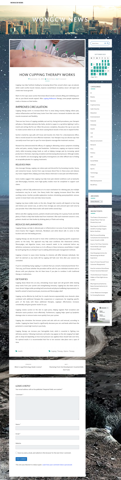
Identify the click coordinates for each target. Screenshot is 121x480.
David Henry (51, 79)
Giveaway (93, 125)
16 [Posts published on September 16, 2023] (105, 68)
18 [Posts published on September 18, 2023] (92, 71)
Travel (92, 177)
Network (93, 145)
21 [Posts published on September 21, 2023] (100, 71)
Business (93, 101)
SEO (91, 157)
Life (91, 137)
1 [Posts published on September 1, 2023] (102, 61)
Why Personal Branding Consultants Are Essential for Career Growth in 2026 (99, 237)
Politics (92, 153)
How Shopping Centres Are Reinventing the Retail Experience (98, 255)
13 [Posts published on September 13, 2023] (97, 68)
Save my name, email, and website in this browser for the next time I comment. (44, 453)
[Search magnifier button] (107, 43)
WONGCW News (16, 2)
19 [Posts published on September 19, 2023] (94, 71)
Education (93, 113)
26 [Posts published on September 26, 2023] (94, 74)
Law (91, 133)
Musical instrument (96, 141)
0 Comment (62, 79)
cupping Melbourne (49, 98)
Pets (91, 149)
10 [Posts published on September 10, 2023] (108, 64)
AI (91, 93)
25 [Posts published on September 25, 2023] (92, 74)
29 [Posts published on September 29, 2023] (103, 74)
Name (18, 424)
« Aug (92, 77)
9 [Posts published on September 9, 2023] (105, 64)
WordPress (93, 185)
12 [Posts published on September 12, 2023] (94, 68)
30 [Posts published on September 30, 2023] (105, 74)
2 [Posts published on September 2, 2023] (105, 61)
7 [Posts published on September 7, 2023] (99, 64)
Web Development (96, 181)
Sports (92, 169)
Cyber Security (94, 109)
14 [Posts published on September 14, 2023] (100, 68)
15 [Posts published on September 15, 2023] (103, 68)
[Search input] (97, 43)
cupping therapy (56, 351)
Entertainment (95, 117)
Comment (19, 395)
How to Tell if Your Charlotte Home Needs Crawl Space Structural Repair (99, 246)
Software (93, 165)
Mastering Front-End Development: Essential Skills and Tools (66, 367)
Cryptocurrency (95, 105)
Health (20, 351)
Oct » (96, 77)
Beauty (92, 97)
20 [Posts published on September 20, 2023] (97, 71)
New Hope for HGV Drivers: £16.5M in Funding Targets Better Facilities (98, 228)
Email (18, 434)
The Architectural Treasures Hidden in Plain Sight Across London (99, 277)
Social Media (94, 161)
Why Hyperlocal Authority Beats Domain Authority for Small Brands (99, 286)
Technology (94, 173)
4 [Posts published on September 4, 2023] (91, 64)
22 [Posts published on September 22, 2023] (103, 71)
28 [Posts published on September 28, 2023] (100, 74)
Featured (93, 121)
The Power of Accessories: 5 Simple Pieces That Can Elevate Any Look (98, 219)
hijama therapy (68, 351)
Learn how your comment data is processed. (57, 465)
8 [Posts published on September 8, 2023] (102, 64)
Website (18, 443)
